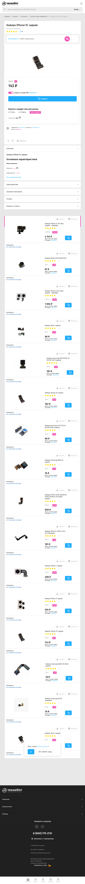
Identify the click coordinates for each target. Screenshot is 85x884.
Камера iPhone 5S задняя (54, 393)
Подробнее (33, 93)
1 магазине (22, 127)
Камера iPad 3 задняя (53, 733)
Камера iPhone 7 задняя (53, 566)
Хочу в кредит (35, 112)
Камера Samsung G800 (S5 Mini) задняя (57, 665)
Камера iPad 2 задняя (53, 325)
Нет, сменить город (45, 752)
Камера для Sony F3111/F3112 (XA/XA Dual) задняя (55, 426)
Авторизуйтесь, (13, 39)
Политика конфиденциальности (41, 853)
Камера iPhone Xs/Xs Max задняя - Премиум (54, 292)
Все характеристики (13, 177)
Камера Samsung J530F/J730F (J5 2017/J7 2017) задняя (58, 359)
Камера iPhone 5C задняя (54, 631)
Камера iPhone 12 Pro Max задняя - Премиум (54, 224)
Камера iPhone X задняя (54, 599)
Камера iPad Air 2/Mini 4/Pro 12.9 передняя (55, 532)
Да (31, 752)
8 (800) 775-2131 (42, 833)
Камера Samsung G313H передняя (53, 699)
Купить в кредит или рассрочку (23, 109)
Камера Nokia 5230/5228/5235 (55, 258)
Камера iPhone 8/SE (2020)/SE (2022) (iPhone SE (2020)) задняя (56, 497)
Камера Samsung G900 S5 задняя (54, 461)
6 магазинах (35, 127)
